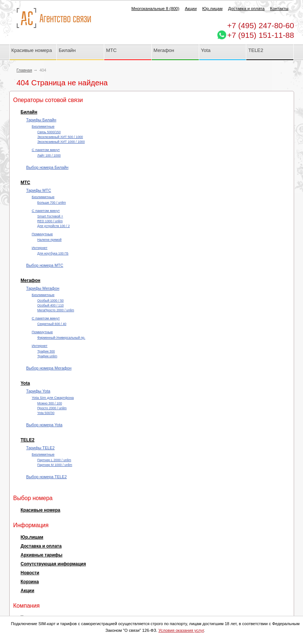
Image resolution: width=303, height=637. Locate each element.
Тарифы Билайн (41, 120)
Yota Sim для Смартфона (53, 397)
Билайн (67, 50)
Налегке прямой (49, 240)
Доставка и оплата (246, 8)
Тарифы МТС (38, 190)
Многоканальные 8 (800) (155, 8)
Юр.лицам (212, 8)
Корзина (30, 581)
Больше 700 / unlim (51, 202)
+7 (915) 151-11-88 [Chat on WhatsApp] (260, 35)
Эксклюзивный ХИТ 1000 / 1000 (61, 142)
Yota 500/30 (46, 413)
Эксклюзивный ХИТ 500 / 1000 (60, 137)
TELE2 (255, 50)
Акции (191, 8)
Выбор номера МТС (44, 265)
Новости (30, 572)
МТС (111, 50)
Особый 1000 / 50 (50, 300)
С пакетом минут (46, 150)
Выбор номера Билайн (47, 167)
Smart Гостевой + (50, 216)
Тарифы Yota (38, 391)
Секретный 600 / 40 (51, 324)
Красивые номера (32, 50)
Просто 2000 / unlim (52, 408)
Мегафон (164, 50)
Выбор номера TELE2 (46, 477)
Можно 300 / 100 (49, 403)
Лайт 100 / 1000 (49, 155)
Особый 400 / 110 (50, 305)
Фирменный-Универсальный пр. (61, 337)
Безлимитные (43, 126)
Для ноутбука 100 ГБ (53, 253)
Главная (24, 70)
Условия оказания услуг (181, 630)
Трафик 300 (46, 351)
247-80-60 (260, 25)
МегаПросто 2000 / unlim (55, 310)
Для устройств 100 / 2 (53, 226)
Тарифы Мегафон (42, 288)
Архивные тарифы (42, 555)
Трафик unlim (47, 356)
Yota (206, 50)
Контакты (279, 8)
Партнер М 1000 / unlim (54, 465)
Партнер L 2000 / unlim (54, 460)
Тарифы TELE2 (40, 448)
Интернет (39, 248)
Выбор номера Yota (44, 425)
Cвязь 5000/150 (49, 132)
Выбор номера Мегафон (49, 368)
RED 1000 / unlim (50, 221)
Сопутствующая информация (53, 564)
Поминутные (42, 234)
